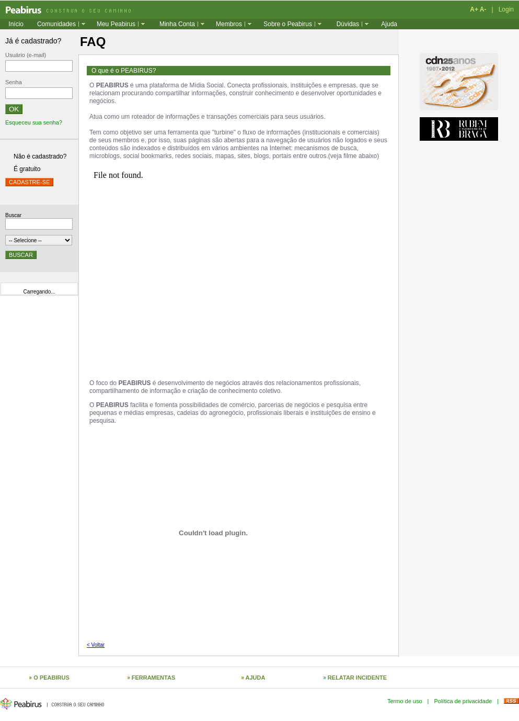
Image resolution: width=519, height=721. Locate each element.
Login (506, 9)
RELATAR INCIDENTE (357, 677)
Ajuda (389, 24)
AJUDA (256, 677)
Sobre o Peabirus (287, 24)
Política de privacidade (463, 701)
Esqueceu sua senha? (33, 122)
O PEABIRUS (51, 677)
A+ (474, 9)
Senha (13, 82)
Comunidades (56, 24)
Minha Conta (177, 24)
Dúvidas (348, 24)
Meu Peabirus (116, 24)
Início (16, 24)
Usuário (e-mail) (25, 55)
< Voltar (96, 645)
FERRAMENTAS (154, 677)
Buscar (13, 215)
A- (483, 9)
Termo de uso (404, 701)
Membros (229, 24)
